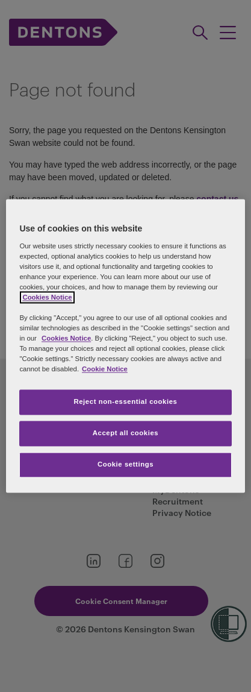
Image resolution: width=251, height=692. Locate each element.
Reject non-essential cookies (125, 402)
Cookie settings (125, 464)
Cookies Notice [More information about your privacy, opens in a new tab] (47, 297)
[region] (125, 345)
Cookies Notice (66, 338)
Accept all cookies (126, 433)
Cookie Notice (105, 369)
